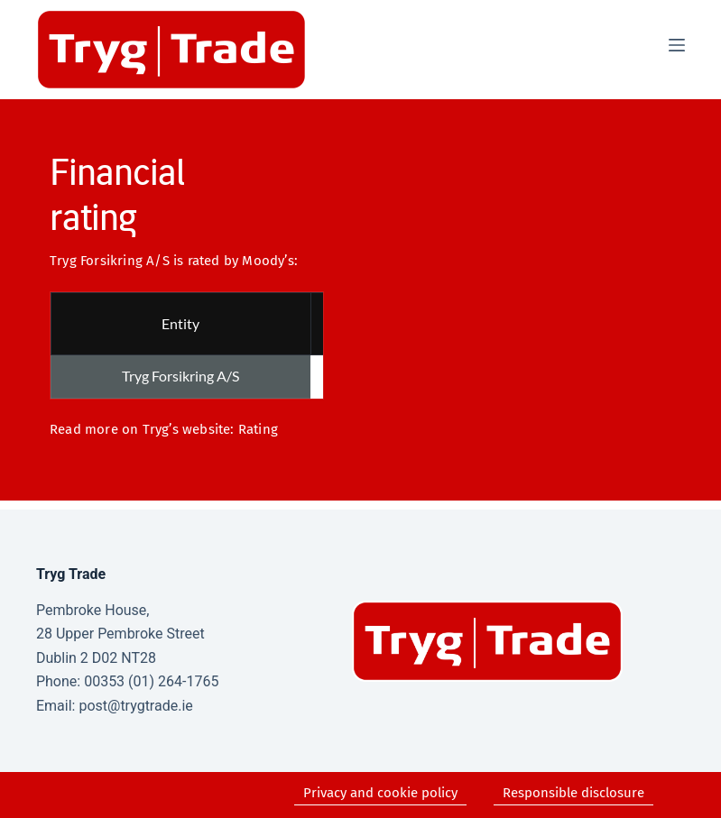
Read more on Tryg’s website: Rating (164, 429)
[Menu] (677, 45)
